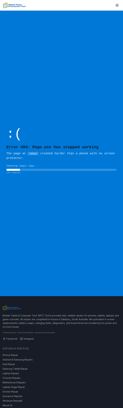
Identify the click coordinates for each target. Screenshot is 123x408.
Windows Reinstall (12, 400)
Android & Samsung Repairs (18, 359)
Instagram (27, 338)
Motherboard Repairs (14, 382)
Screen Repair (10, 391)
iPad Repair (9, 364)
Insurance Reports (12, 396)
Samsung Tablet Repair (15, 368)
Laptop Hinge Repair (14, 387)
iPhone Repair (10, 355)
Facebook (10, 338)
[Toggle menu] (117, 5)
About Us (7, 405)
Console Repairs (11, 377)
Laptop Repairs (11, 373)
